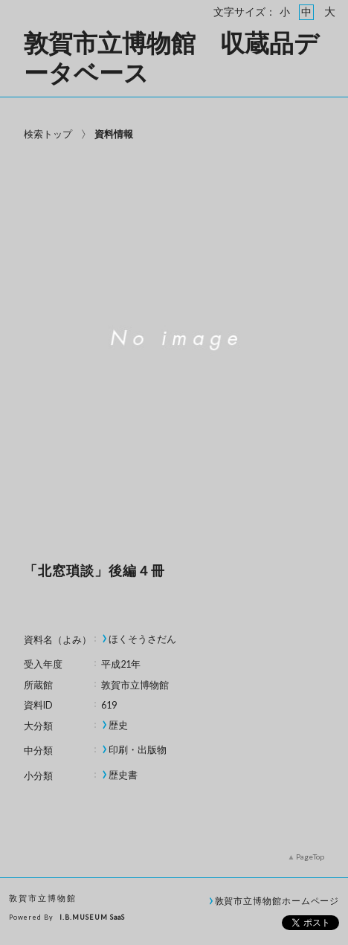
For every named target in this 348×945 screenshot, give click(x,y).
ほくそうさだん (142, 639)
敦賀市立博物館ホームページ (277, 900)
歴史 (118, 725)
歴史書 (123, 775)
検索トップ (48, 134)
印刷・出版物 (138, 749)
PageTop (310, 856)
